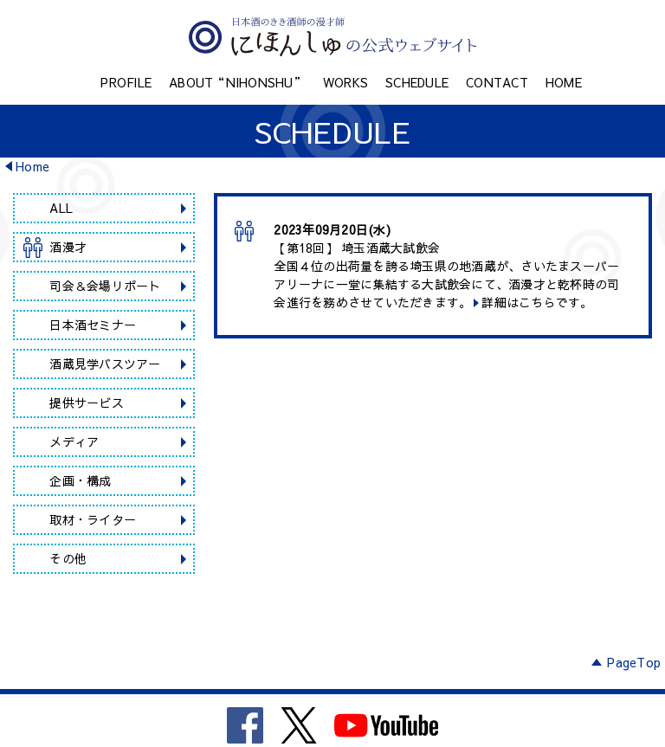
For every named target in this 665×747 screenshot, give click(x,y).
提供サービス (86, 402)
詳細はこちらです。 (536, 302)
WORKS (345, 82)
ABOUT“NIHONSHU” (237, 82)
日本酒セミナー (92, 324)
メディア (74, 441)
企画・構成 (80, 480)
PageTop (634, 662)
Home (32, 166)
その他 (68, 558)
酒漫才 (68, 246)
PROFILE (126, 82)
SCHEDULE (417, 82)
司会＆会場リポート (104, 285)
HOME (564, 82)
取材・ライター (92, 519)
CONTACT (497, 82)
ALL (61, 207)
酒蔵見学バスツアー (104, 363)
